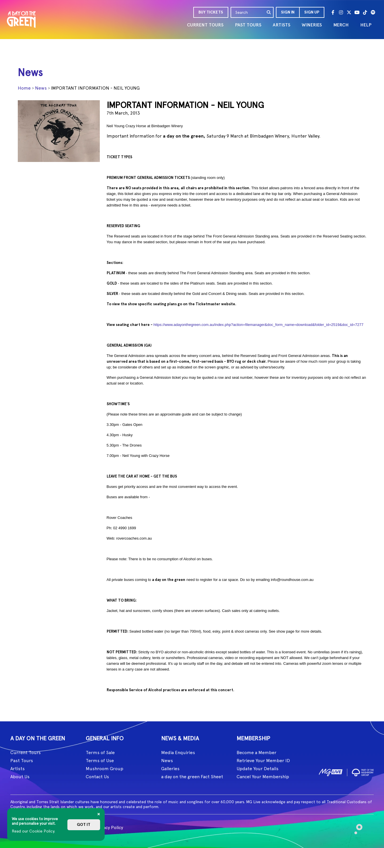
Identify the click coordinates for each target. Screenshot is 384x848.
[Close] (98, 814)
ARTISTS (281, 25)
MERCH (341, 25)
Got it (83, 824)
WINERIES (312, 25)
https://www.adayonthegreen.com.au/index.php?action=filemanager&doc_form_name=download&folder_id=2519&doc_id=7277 (258, 324)
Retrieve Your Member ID (263, 760)
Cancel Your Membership (263, 776)
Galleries (170, 768)
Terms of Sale (100, 752)
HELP (365, 25)
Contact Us (97, 776)
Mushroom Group (104, 768)
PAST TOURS (248, 25)
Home (24, 88)
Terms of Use (100, 760)
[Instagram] (341, 12)
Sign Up (311, 12)
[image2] (363, 771)
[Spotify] (373, 12)
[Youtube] (357, 12)
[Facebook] (333, 12)
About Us (20, 776)
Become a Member (256, 752)
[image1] (330, 771)
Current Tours (25, 752)
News (41, 88)
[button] (287, 12)
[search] (269, 12)
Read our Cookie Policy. (33, 831)
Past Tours (21, 760)
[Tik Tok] (365, 12)
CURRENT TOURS (205, 25)
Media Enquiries (178, 752)
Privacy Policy (109, 827)
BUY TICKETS (210, 12)
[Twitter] (349, 12)
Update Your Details (257, 768)
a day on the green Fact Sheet (192, 776)
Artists (17, 768)
